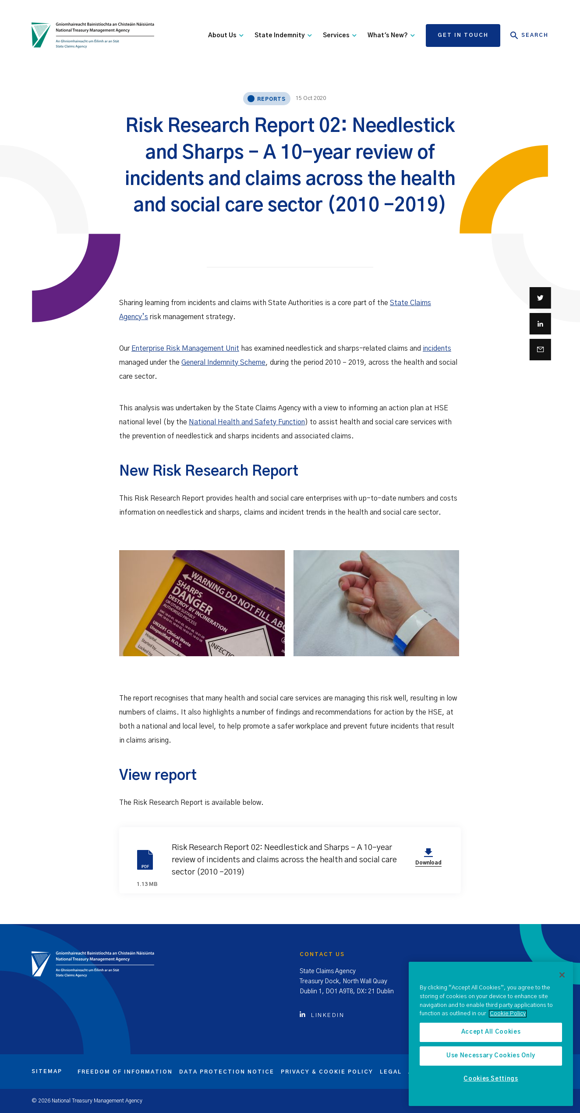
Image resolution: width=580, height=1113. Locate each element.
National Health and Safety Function (247, 422)
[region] (491, 1034)
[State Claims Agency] (93, 35)
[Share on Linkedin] (540, 323)
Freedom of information (125, 1071)
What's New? (391, 35)
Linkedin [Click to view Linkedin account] (322, 1015)
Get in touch (463, 35)
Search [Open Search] (529, 35)
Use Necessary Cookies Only (490, 1056)
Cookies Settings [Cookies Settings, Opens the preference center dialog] (490, 1079)
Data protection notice (226, 1071)
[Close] (562, 975)
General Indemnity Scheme (223, 362)
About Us (226, 35)
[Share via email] (540, 349)
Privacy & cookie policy (327, 1071)
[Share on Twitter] (540, 298)
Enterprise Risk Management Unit (185, 348)
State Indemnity (283, 35)
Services (340, 35)
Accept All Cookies (491, 1032)
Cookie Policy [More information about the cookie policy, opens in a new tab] (508, 1014)
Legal (391, 1071)
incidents (437, 348)
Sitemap (47, 1071)
